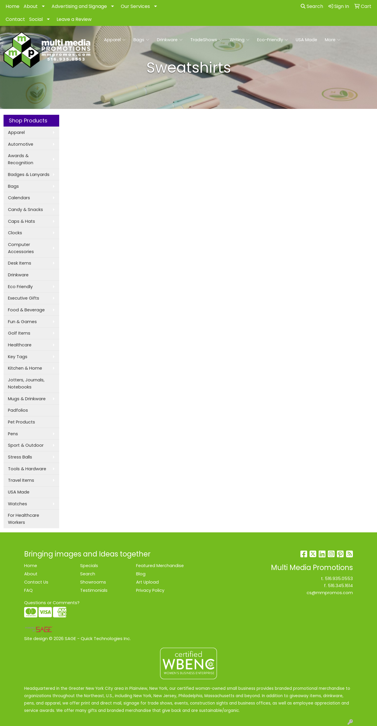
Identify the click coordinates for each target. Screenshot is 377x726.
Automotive (20, 144)
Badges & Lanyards (28, 174)
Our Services (135, 6)
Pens (13, 434)
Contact (15, 19)
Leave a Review (74, 19)
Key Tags (17, 357)
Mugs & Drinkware (27, 399)
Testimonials (94, 590)
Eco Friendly (20, 287)
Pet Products (21, 422)
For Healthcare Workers (23, 518)
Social (36, 19)
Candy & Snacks (25, 209)
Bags (141, 39)
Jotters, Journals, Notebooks (26, 383)
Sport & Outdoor (26, 445)
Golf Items (19, 333)
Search (312, 6)
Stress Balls (20, 457)
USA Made (306, 40)
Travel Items (21, 480)
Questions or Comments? (52, 603)
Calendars (19, 198)
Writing (239, 39)
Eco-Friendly (272, 39)
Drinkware (170, 39)
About (31, 6)
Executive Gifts (23, 298)
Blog (140, 574)
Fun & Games (22, 322)
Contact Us (36, 582)
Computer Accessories (21, 248)
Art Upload (147, 582)
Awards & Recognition (20, 159)
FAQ (28, 590)
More (332, 39)
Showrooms (93, 582)
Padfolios (18, 410)
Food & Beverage (26, 310)
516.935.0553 (339, 579)
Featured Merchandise (160, 566)
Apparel (115, 39)
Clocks (15, 233)
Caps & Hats (21, 221)
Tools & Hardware (27, 469)
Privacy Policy (150, 590)
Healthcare (20, 345)
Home (12, 6)
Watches (17, 504)
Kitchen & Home (25, 368)
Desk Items (19, 263)
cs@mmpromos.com (330, 593)
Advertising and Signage (79, 6)
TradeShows (206, 39)
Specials (89, 566)
